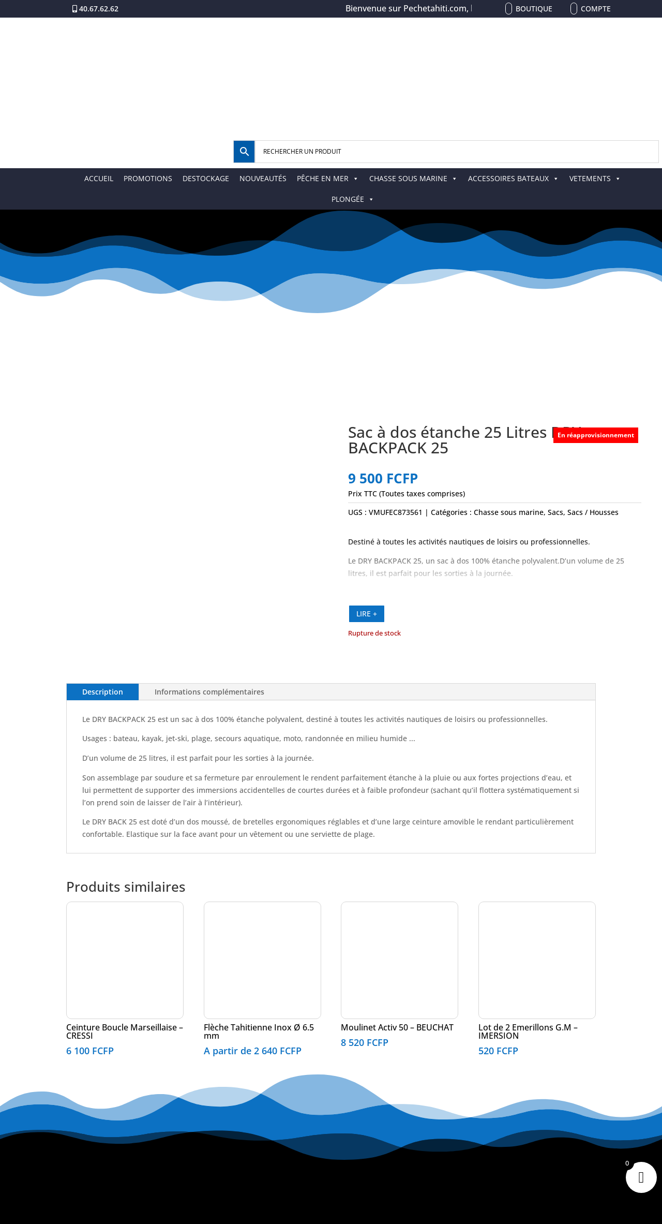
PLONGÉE (353, 199)
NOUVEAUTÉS (263, 178)
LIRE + (366, 613)
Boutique (534, 8)
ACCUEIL (98, 178)
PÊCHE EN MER (328, 178)
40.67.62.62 (98, 8)
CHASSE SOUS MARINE (413, 178)
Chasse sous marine (509, 512)
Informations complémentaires (209, 692)
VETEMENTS (595, 178)
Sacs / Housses (593, 512)
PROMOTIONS (148, 178)
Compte (596, 8)
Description (102, 692)
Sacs (555, 512)
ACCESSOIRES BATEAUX (513, 178)
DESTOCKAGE (206, 178)
